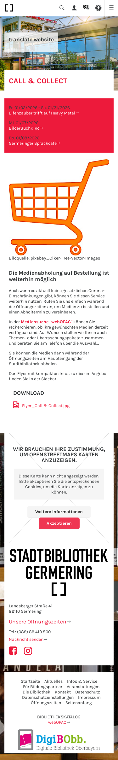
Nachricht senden (26, 639)
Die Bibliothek (36, 692)
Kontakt (63, 692)
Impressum (89, 697)
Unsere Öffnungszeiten (37, 621)
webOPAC (57, 722)
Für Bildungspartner (42, 686)
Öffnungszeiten (46, 702)
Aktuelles (53, 681)
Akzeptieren (59, 523)
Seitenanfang (78, 702)
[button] (99, 8)
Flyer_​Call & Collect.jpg (46, 405)
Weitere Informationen (59, 511)
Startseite (30, 681)
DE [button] (86, 6)
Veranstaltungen (83, 686)
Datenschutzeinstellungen (48, 697)
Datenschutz (87, 692)
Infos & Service (82, 681)
